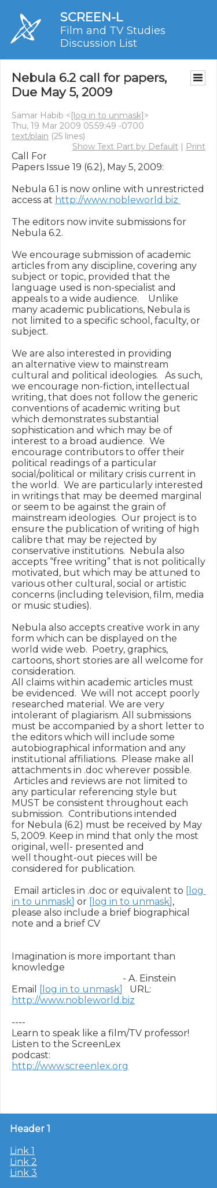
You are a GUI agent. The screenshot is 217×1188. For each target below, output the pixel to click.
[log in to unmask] (107, 115)
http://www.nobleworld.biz (118, 199)
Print (195, 146)
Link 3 (23, 1172)
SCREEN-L (91, 17)
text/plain (30, 136)
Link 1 (22, 1150)
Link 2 (23, 1161)
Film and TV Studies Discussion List (112, 37)
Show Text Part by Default (125, 146)
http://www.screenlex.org (70, 1065)
